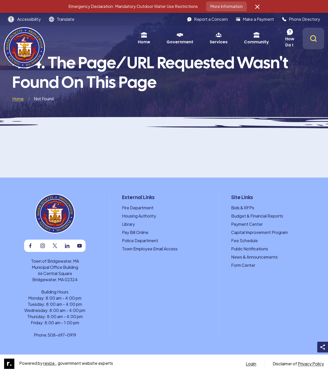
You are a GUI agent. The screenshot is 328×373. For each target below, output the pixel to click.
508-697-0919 (62, 335)
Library (128, 224)
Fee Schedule (244, 240)
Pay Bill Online (135, 232)
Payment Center (247, 224)
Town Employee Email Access (150, 248)
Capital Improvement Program (259, 232)
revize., (50, 363)
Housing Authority (139, 216)
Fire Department (137, 207)
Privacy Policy (311, 363)
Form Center (243, 265)
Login (251, 363)
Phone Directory (301, 19)
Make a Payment (255, 19)
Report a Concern (207, 19)
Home (97, 38)
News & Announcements (254, 257)
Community (209, 38)
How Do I (247, 38)
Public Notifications (249, 248)
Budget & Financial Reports (257, 216)
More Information (226, 6)
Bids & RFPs (242, 207)
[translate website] (61, 19)
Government (133, 38)
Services (172, 38)
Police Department (140, 240)
